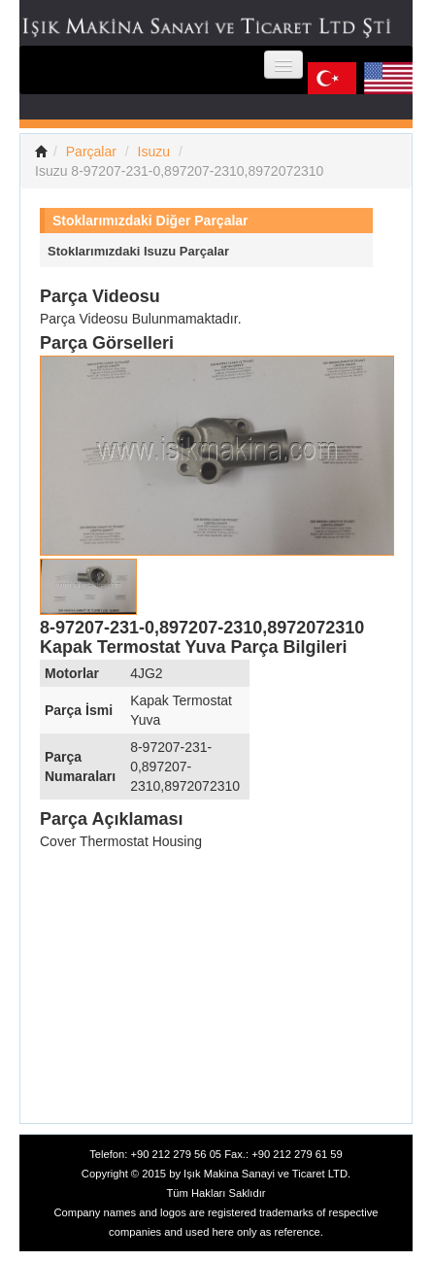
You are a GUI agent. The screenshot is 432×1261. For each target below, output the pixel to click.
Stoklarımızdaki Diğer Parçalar (150, 220)
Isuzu (154, 151)
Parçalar (91, 151)
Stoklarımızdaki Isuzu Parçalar (138, 251)
